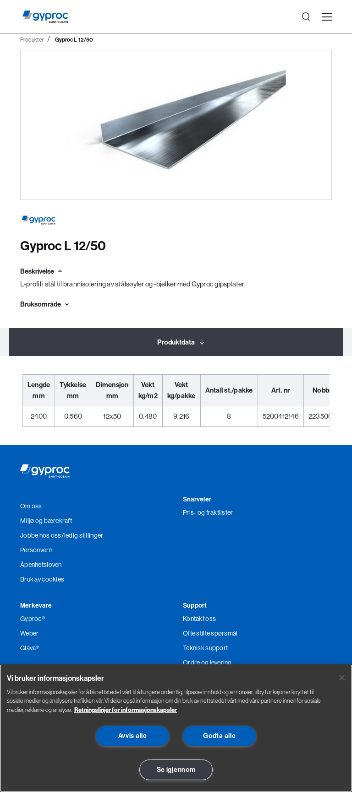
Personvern (36, 550)
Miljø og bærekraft (46, 521)
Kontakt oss (199, 618)
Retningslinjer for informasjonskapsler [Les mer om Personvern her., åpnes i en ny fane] (125, 709)
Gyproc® (32, 618)
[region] (176, 728)
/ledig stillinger (82, 535)
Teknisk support (205, 648)
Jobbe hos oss (40, 535)
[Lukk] (342, 678)
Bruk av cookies (42, 579)
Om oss (31, 506)
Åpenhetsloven (41, 564)
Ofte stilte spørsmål (210, 633)
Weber (29, 633)
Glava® (29, 648)
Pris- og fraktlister (208, 512)
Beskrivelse (37, 271)
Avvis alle (132, 736)
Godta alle (219, 736)
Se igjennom (176, 769)
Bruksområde (40, 304)
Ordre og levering (207, 662)
